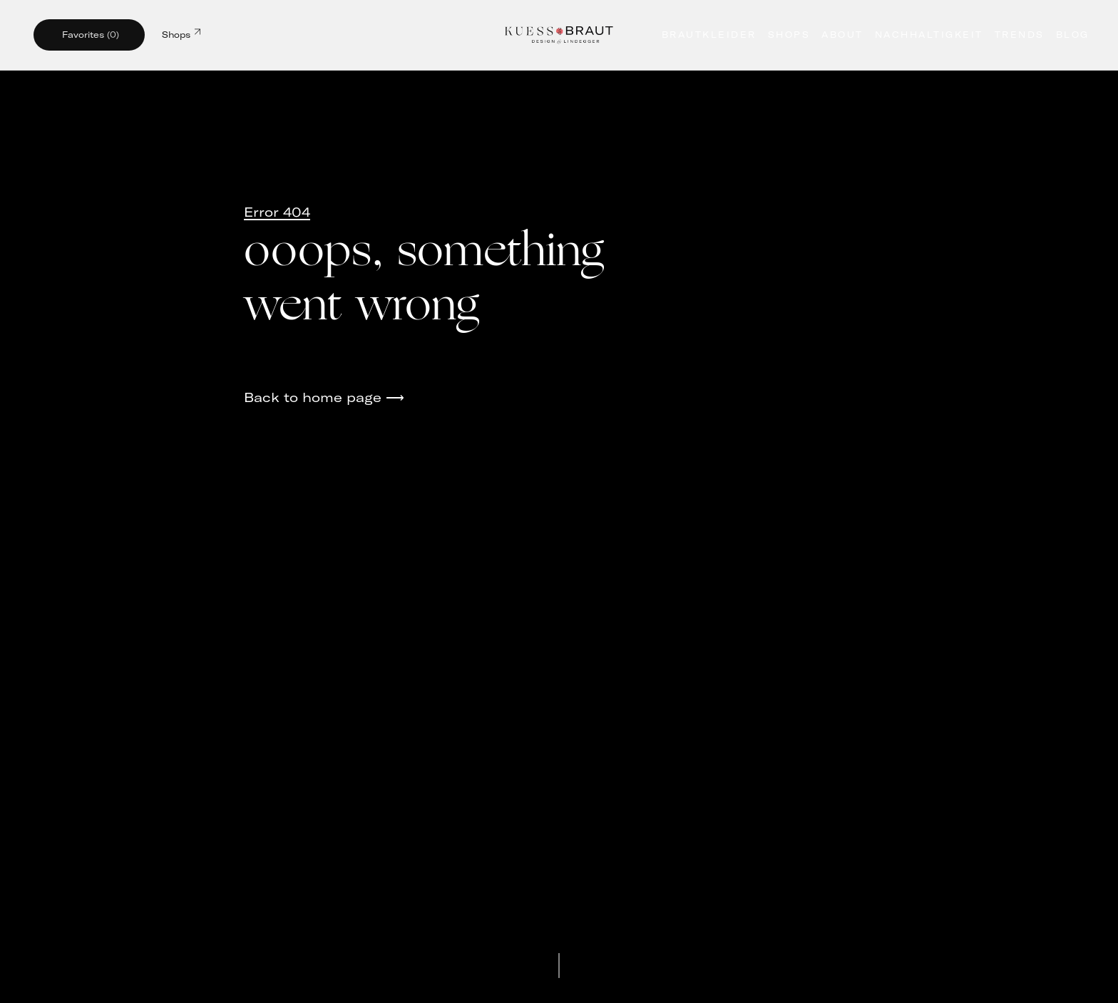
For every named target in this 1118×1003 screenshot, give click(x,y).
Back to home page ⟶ (324, 397)
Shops (181, 33)
